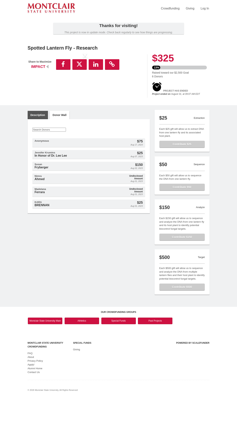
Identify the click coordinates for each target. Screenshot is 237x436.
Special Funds (118, 357)
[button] (36, 87)
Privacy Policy (35, 397)
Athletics (81, 357)
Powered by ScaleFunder (193, 379)
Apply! (31, 401)
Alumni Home (35, 405)
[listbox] (85, 87)
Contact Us (34, 409)
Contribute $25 (182, 181)
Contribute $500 (182, 323)
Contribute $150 (182, 273)
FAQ (30, 390)
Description (38, 151)
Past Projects (155, 357)
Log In (205, 8)
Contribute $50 (182, 223)
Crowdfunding (170, 8)
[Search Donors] (49, 167)
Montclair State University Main (45, 357)
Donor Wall (59, 151)
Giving (190, 8)
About (31, 393)
